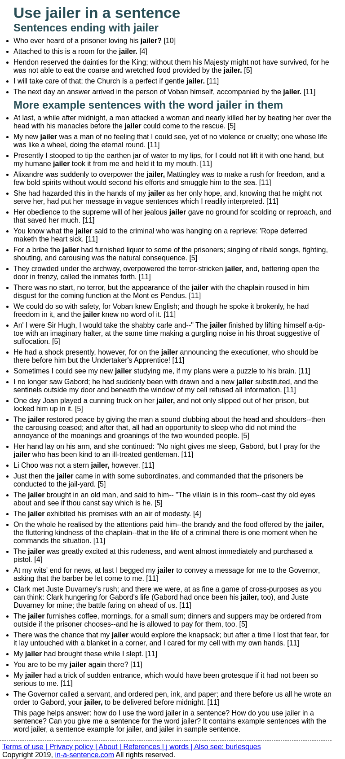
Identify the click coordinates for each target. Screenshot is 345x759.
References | (144, 746)
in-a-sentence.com (84, 755)
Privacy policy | (74, 746)
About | (111, 746)
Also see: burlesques (227, 746)
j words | (180, 746)
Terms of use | (25, 746)
